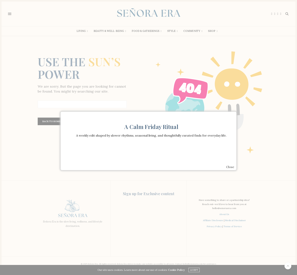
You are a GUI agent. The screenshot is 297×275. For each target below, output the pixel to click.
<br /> (151, 153)
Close (230, 166)
